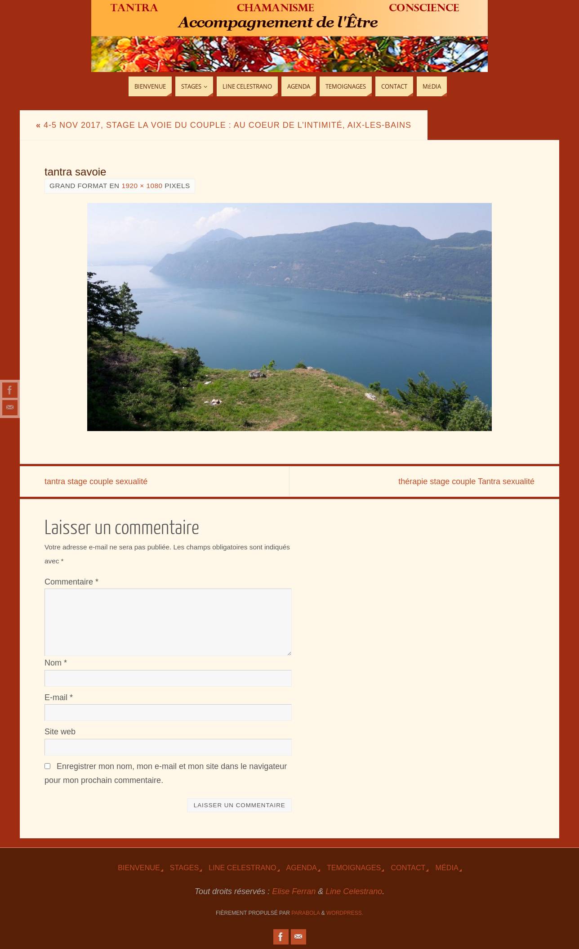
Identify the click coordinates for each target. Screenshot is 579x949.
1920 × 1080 (141, 185)
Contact (408, 868)
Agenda (301, 868)
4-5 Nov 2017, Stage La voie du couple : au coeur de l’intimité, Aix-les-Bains (223, 125)
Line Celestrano (242, 868)
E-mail (59, 697)
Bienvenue (139, 868)
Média (446, 868)
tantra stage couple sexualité (96, 481)
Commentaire (71, 581)
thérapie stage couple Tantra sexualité (466, 481)
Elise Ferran (294, 891)
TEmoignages (354, 868)
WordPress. (344, 913)
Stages (184, 868)
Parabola (305, 913)
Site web (60, 731)
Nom (56, 662)
